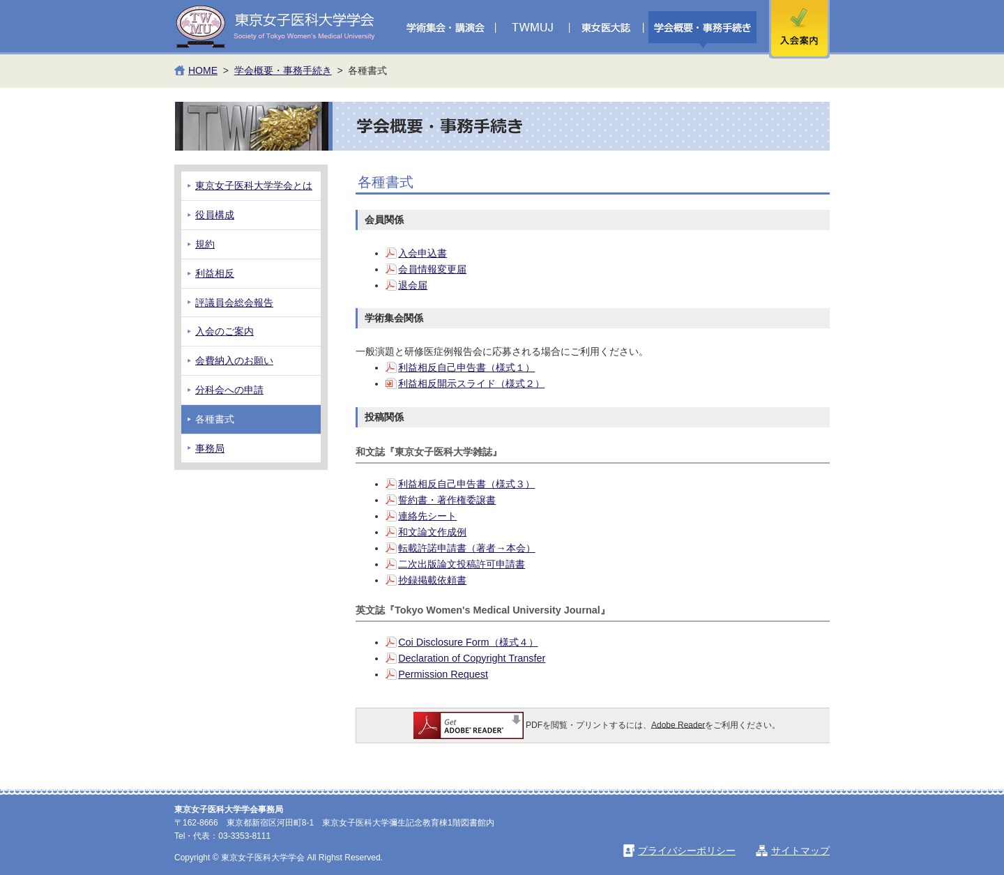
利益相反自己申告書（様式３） (466, 483)
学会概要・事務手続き (283, 70)
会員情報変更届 (432, 269)
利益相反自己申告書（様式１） (466, 367)
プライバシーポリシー (687, 850)
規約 (205, 244)
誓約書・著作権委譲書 (447, 499)
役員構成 (214, 214)
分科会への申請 (229, 389)
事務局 (210, 448)
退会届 (412, 285)
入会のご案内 (224, 331)
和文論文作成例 (432, 532)
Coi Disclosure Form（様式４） (468, 642)
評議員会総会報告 (234, 302)
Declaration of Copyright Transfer (471, 658)
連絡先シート (427, 516)
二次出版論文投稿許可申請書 (461, 564)
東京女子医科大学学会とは (253, 185)
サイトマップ (800, 850)
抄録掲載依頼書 (432, 580)
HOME (203, 70)
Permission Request (443, 674)
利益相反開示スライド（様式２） (471, 383)
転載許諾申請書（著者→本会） (466, 548)
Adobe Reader (678, 724)
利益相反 (214, 273)
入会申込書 (422, 253)
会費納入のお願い (234, 360)
